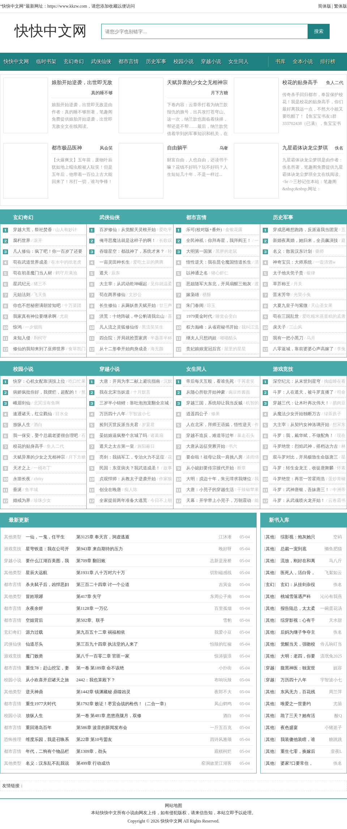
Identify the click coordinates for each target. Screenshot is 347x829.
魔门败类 (34, 656)
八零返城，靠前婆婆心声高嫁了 (303, 348)
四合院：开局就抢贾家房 (123, 337)
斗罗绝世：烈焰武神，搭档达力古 (305, 446)
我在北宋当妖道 (114, 392)
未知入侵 (21, 337)
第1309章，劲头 (91, 751)
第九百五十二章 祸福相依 (100, 632)
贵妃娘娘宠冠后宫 (203, 348)
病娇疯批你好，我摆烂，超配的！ (45, 392)
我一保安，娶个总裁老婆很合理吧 (45, 435)
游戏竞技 (283, 369)
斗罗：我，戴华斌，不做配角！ (303, 435)
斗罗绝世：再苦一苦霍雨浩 (299, 478)
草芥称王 (281, 283)
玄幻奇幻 (74, 61)
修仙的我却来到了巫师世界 (39, 348)
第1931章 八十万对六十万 (100, 572)
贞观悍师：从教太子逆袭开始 (127, 478)
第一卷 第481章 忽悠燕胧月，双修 (108, 715)
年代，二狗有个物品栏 (47, 751)
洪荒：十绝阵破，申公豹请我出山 (131, 316)
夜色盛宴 (289, 727)
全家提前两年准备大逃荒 (123, 500)
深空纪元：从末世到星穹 (297, 381)
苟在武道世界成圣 (30, 262)
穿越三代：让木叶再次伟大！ (301, 402)
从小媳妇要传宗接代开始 (210, 467)
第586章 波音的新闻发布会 (101, 727)
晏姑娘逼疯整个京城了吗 (123, 435)
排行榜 (327, 61)
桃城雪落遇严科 (295, 596)
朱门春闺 (195, 305)
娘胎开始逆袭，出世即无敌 (82, 82)
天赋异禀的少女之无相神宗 (197, 82)
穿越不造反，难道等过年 (210, 435)
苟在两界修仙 (112, 294)
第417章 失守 (88, 596)
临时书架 (46, 61)
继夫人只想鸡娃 (201, 337)
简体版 (324, 6)
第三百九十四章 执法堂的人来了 (107, 644)
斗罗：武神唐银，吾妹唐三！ (301, 489)
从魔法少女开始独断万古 (297, 413)
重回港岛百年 (39, 727)
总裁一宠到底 (293, 548)
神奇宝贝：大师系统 (292, 262)
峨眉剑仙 (21, 402)
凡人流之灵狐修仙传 (118, 327)
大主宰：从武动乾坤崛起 (123, 283)
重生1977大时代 (41, 703)
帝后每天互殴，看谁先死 (210, 381)
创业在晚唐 (110, 489)
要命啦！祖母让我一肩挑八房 (214, 457)
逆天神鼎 (34, 691)
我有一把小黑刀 (288, 337)
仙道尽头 (34, 644)
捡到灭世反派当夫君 (118, 424)
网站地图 (173, 805)
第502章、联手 (90, 620)
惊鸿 (17, 327)
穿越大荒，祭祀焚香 (32, 229)
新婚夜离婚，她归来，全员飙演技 (305, 240)
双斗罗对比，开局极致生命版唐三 (305, 457)
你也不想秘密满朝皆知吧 (37, 305)
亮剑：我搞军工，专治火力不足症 (131, 457)
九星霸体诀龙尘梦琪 (305, 148)
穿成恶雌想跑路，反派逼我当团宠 (305, 229)
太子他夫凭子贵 (288, 272)
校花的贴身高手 (300, 82)
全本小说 (303, 61)
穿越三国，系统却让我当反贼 (214, 402)
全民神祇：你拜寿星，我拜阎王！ (218, 240)
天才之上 (21, 467)
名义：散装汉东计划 (292, 251)
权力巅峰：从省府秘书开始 (212, 327)
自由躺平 (177, 148)
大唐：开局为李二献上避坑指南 (129, 381)
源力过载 (34, 632)
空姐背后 (34, 620)
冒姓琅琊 (34, 596)
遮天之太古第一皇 (116, 446)
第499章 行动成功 (93, 763)
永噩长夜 (21, 478)
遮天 (103, 272)
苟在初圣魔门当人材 (32, 272)
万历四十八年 (112, 413)
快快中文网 (50, 31)
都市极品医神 (67, 148)
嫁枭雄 (192, 294)
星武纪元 (21, 283)
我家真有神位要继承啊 (34, 316)
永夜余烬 (34, 608)
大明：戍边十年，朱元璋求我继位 (218, 478)
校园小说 (184, 61)
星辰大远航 (36, 572)
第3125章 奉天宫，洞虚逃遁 (102, 536)
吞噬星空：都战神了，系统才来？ (131, 251)
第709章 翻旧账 (91, 560)
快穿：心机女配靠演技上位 (39, 381)
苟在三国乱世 (286, 316)
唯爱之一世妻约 (295, 703)
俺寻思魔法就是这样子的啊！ (127, 240)
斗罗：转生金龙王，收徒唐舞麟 (303, 467)
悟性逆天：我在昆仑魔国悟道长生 (218, 262)
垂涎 (17, 489)
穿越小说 (211, 61)
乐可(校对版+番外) (204, 229)
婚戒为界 (21, 500)
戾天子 (279, 327)
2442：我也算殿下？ (95, 679)
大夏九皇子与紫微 (290, 305)
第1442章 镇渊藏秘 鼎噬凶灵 (103, 691)
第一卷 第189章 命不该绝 (100, 667)
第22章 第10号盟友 (94, 739)
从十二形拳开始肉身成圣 (123, 348)
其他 (270, 536)
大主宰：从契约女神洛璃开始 (301, 424)
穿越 (270, 667)
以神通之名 (197, 272)
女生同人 (238, 61)
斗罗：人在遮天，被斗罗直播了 (303, 392)
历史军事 (156, 61)
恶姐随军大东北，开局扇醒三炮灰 (218, 283)
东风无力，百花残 (297, 691)
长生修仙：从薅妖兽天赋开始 (127, 305)
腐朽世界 (21, 240)
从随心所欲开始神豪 (205, 392)
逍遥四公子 (197, 413)
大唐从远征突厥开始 (205, 446)
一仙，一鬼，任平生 (45, 536)
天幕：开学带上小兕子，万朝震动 (218, 500)
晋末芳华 (281, 294)
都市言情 (129, 61)
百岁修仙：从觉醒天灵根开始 (127, 229)
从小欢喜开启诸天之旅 (47, 679)
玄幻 (270, 584)
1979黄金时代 (199, 316)
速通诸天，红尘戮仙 (32, 413)
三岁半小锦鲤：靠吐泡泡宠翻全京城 (134, 402)
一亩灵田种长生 (114, 262)
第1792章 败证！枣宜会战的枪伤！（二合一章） (122, 703)
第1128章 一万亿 (92, 608)
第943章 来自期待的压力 (99, 548)
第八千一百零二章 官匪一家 (102, 656)
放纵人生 (21, 424)
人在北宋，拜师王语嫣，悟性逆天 (218, 424)
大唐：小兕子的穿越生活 (210, 489)
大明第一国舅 (199, 251)
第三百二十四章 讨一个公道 (102, 584)
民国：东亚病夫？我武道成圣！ (129, 467)
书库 (280, 61)
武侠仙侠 (101, 61)
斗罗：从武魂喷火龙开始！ (299, 500)
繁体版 (340, 6)
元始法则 (21, 294)
